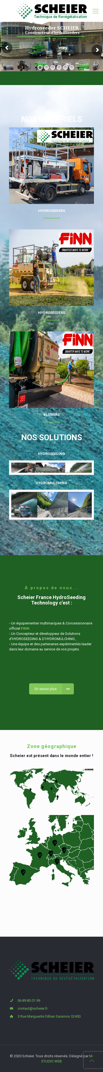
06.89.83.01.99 (29, 1000)
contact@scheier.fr (33, 1008)
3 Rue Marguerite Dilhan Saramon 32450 (49, 1016)
